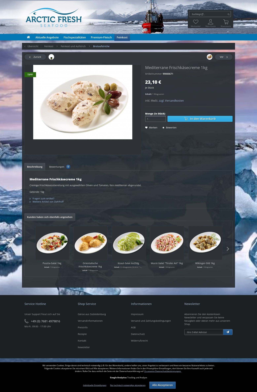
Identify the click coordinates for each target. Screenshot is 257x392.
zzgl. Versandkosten (171, 100)
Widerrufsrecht (139, 340)
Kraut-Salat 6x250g (128, 263)
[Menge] (155, 119)
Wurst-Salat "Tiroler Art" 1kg (167, 263)
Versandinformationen (90, 320)
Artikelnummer (153, 73)
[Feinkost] (122, 37)
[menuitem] (210, 14)
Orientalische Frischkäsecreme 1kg (90, 265)
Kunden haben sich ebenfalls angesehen (50, 217)
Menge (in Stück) (155, 113)
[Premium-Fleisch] (101, 37)
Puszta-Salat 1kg (52, 263)
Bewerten (169, 127)
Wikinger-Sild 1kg (205, 263)
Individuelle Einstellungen (94, 385)
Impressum (137, 314)
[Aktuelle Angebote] (47, 37)
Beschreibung (34, 166)
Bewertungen (59, 167)
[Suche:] (210, 14)
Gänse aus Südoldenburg (92, 314)
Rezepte (82, 334)
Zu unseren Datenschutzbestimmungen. (162, 371)
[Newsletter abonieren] (203, 332)
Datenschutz (138, 334)
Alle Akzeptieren (162, 385)
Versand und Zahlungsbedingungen (151, 320)
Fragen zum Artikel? (42, 198)
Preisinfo (83, 327)
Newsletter (84, 347)
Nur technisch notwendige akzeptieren (128, 385)
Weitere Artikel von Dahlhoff (47, 201)
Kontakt (82, 340)
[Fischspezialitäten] (74, 37)
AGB (133, 327)
